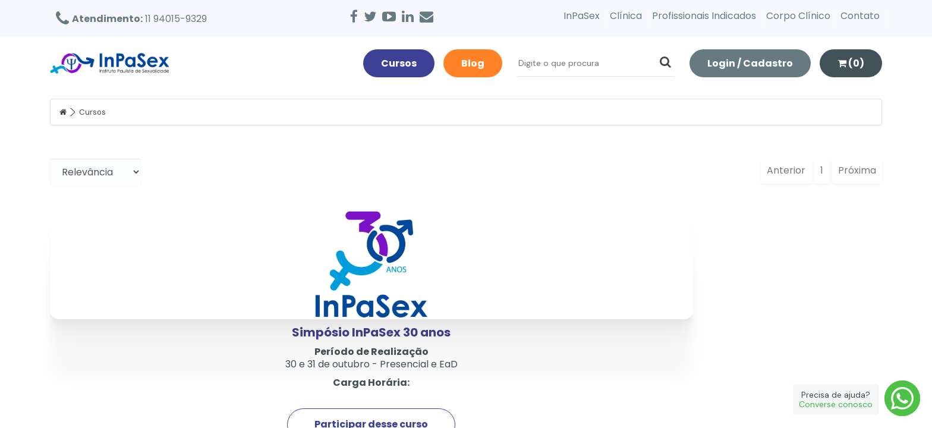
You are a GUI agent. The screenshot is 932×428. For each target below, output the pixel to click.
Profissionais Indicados (704, 16)
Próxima (857, 170)
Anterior (786, 170)
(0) (850, 63)
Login (750, 63)
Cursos (399, 63)
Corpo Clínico (798, 16)
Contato (860, 16)
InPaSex (581, 16)
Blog (472, 63)
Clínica (626, 16)
